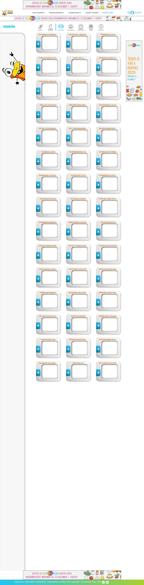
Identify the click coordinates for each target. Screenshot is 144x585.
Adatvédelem (30, 582)
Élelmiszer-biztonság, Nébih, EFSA (82, 293)
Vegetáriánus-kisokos (48, 269)
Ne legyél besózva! (108, 222)
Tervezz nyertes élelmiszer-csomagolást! (86, 340)
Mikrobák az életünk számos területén (115, 293)
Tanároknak (74, 13)
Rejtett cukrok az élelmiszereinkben (84, 246)
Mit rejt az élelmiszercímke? (50, 128)
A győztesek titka (78, 175)
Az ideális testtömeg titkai (110, 152)
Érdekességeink (56, 13)
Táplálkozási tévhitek (108, 246)
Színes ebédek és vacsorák (110, 81)
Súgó (94, 582)
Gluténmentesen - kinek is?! (80, 152)
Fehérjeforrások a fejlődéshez (52, 58)
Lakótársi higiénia (78, 316)
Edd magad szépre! (78, 199)
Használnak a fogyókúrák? (50, 175)
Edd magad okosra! (48, 199)
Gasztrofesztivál (48, 340)
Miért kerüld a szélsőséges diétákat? (84, 222)
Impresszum (19, 582)
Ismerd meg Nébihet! (48, 293)
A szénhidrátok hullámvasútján (112, 175)
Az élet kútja (78, 58)
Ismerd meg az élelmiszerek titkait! (113, 316)
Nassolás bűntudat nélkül (110, 128)
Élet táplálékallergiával (79, 128)
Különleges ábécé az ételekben (111, 58)
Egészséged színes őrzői (49, 81)
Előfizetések (41, 582)
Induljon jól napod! (48, 105)
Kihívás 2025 (107, 13)
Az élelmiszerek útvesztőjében (111, 340)
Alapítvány (75, 582)
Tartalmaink (38, 13)
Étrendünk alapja (108, 35)
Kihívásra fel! (78, 363)
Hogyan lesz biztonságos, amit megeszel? (116, 269)
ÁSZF (99, 582)
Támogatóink (86, 582)
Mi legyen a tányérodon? (49, 35)
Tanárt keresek (92, 13)
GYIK (68, 582)
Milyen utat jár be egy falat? (81, 35)
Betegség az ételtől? (78, 269)
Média (63, 582)
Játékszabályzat (53, 582)
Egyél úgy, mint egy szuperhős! (111, 199)
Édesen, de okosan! (78, 81)
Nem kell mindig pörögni (49, 246)
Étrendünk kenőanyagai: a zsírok (52, 222)
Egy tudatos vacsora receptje (112, 363)
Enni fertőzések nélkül (78, 105)
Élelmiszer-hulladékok (48, 363)
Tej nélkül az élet (48, 152)
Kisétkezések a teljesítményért (112, 105)
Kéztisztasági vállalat (48, 316)
